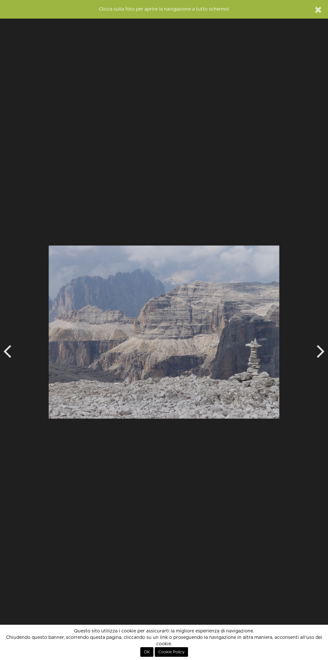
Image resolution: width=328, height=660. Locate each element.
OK (147, 652)
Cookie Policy (171, 652)
